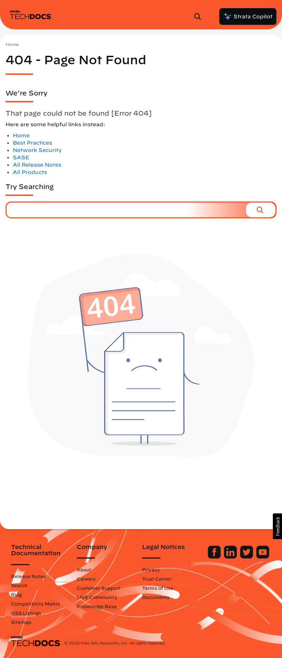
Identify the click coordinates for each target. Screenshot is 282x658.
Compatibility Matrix (35, 603)
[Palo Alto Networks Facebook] (215, 557)
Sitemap (21, 622)
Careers (86, 578)
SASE (21, 157)
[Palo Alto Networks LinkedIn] (231, 557)
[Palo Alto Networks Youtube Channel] (262, 557)
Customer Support (98, 587)
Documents (155, 597)
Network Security (37, 150)
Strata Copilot (247, 16)
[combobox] (126, 210)
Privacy (151, 569)
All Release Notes (37, 165)
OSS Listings (26, 612)
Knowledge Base (97, 606)
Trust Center (156, 578)
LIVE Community (97, 597)
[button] (260, 210)
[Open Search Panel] (199, 16)
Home (12, 44)
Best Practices (32, 143)
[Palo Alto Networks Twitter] (247, 557)
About (84, 569)
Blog (16, 594)
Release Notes (28, 576)
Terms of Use (157, 587)
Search (19, 585)
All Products (30, 172)
